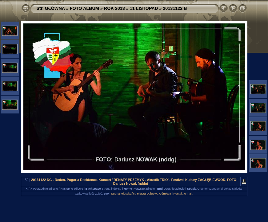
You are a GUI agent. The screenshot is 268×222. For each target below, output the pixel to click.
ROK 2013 (114, 8)
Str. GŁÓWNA (51, 8)
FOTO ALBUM (84, 8)
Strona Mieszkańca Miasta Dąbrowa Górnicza (141, 193)
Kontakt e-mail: (183, 193)
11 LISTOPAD (144, 8)
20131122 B (175, 8)
